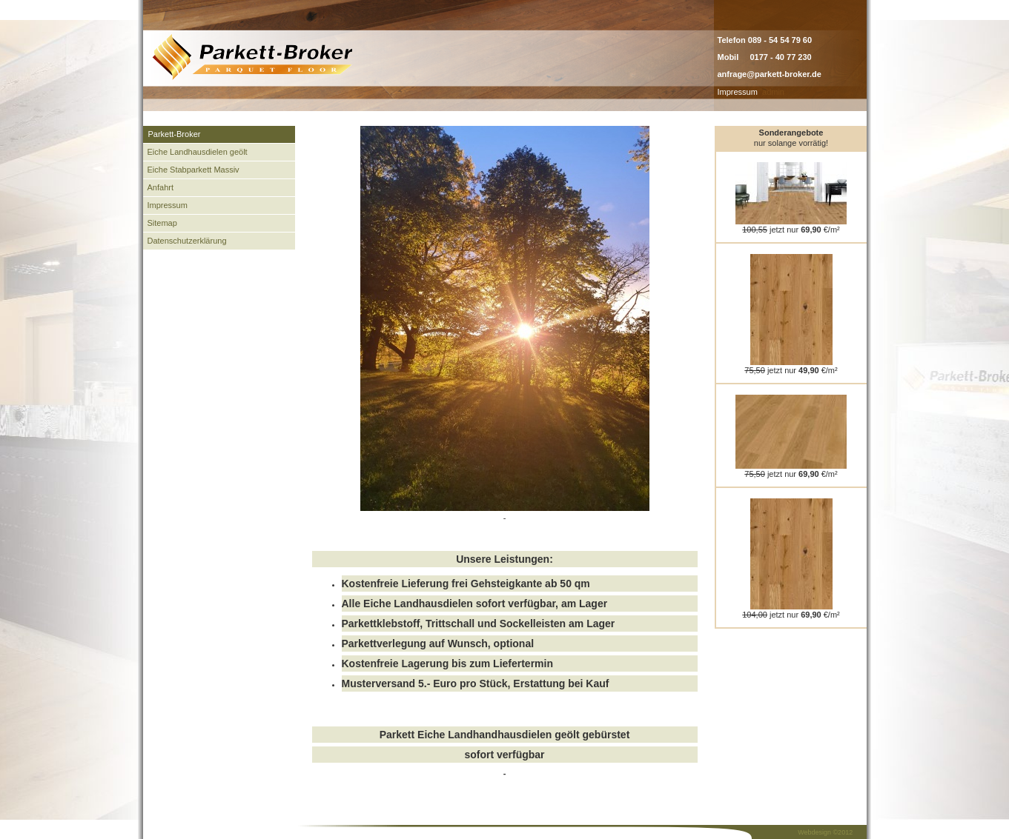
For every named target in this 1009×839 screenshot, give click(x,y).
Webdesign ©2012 (825, 832)
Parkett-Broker (174, 134)
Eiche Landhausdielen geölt (198, 151)
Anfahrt (160, 187)
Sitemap (162, 222)
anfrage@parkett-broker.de (769, 74)
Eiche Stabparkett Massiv (193, 169)
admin (773, 91)
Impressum (738, 91)
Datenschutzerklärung (187, 240)
